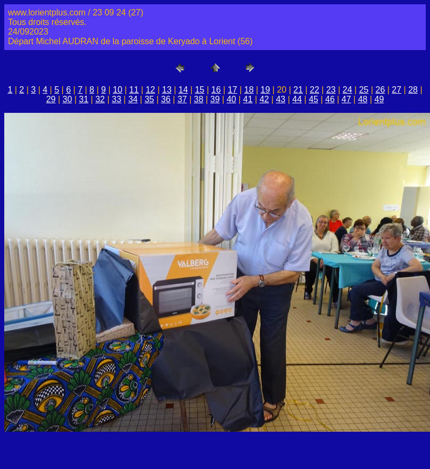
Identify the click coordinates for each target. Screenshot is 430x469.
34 (133, 99)
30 (67, 99)
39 (215, 99)
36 (166, 99)
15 (199, 89)
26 (380, 89)
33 (116, 99)
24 (347, 89)
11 (134, 89)
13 (167, 89)
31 (83, 99)
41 (248, 99)
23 (331, 89)
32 (100, 99)
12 (150, 89)
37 (182, 99)
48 (363, 99)
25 (364, 89)
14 (183, 89)
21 (298, 89)
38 (198, 99)
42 (264, 99)
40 (231, 99)
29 (51, 99)
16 (216, 89)
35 (149, 99)
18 (249, 89)
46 (330, 99)
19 (265, 89)
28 (413, 89)
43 (280, 99)
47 (346, 99)
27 (396, 89)
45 (313, 99)
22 (314, 89)
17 (232, 89)
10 (117, 89)
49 (379, 99)
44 (297, 99)
